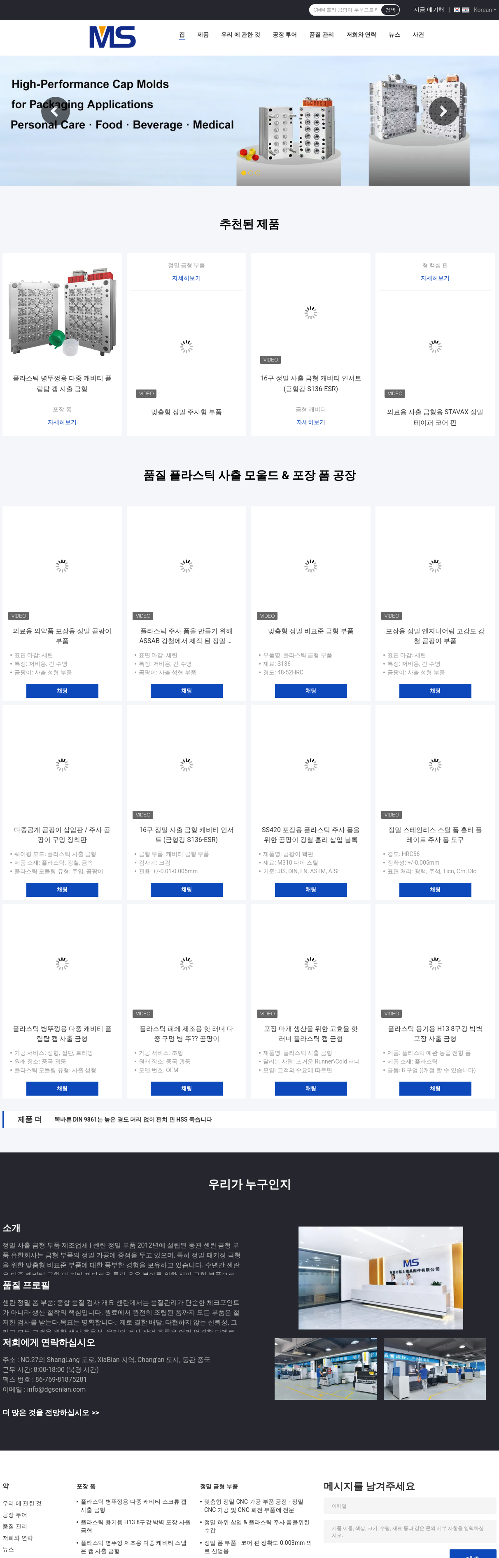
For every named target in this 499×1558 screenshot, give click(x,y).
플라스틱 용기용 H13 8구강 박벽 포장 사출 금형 (435, 1034)
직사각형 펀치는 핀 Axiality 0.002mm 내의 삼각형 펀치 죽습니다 (136, 1119)
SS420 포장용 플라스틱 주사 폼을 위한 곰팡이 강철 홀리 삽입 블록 (311, 835)
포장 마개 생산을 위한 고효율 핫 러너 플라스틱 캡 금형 (311, 1034)
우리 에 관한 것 (240, 34)
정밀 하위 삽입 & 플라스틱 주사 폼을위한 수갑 (257, 1526)
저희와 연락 (361, 34)
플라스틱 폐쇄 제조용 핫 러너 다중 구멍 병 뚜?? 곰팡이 (186, 1034)
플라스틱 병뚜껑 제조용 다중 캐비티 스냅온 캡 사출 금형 (134, 1546)
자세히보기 (62, 422)
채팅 (62, 691)
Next (443, 111)
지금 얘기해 (429, 9)
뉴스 (394, 34)
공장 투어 (285, 34)
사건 (418, 34)
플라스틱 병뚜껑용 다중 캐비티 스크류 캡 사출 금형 (134, 1505)
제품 (203, 34)
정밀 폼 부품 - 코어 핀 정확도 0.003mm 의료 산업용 (258, 1546)
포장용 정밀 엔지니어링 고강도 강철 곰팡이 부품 (435, 636)
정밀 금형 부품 (186, 265)
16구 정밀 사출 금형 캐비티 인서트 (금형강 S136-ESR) (310, 383)
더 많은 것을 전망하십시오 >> (50, 1412)
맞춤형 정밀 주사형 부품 (186, 412)
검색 (390, 10)
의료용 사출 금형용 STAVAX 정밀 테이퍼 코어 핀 (435, 417)
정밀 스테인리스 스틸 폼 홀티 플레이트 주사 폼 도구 (435, 835)
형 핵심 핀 (435, 265)
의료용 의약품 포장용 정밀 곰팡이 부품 (62, 636)
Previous (55, 111)
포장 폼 (62, 409)
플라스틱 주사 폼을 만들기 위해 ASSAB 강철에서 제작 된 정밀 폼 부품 (186, 636)
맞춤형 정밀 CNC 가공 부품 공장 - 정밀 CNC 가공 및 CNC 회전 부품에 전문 (253, 1505)
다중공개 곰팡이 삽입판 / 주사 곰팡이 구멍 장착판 (62, 835)
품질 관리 (321, 34)
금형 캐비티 (311, 409)
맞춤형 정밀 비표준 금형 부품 (311, 631)
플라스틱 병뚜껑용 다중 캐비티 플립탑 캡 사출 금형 (62, 383)
